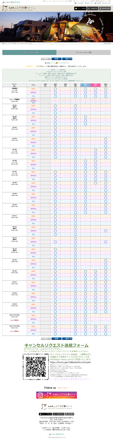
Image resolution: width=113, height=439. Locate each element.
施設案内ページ (31, 66)
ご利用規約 (48, 429)
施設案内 (71, 414)
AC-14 (14, 250)
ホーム (5, 43)
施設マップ (51, 63)
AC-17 (14, 282)
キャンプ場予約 (81, 8)
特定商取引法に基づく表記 (62, 429)
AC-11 (14, 216)
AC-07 (14, 173)
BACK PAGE (107, 43)
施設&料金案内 (106, 8)
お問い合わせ (107, 3)
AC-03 (14, 128)
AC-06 (14, 162)
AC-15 (14, 260)
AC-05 (14, 151)
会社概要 (98, 3)
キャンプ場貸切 (14, 100)
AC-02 (14, 118)
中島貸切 (14, 90)
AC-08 (14, 183)
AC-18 (14, 293)
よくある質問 (79, 3)
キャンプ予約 (12, 43)
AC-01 (14, 107)
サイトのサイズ (63, 63)
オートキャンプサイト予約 (24, 43)
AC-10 (14, 205)
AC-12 (14, 228)
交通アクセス (89, 3)
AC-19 (14, 304)
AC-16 (14, 271)
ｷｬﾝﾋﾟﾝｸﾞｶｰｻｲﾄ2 (15, 328)
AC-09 (14, 194)
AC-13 (14, 239)
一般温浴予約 (94, 8)
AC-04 (14, 139)
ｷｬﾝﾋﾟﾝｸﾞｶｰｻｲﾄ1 (15, 317)
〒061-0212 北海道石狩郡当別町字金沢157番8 (55, 418)
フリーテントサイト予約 (83, 52)
